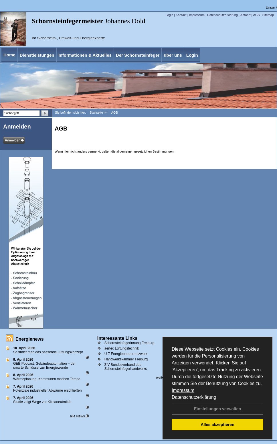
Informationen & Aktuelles (85, 55)
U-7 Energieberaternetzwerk (125, 354)
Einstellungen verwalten (217, 408)
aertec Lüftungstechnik (121, 348)
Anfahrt (245, 15)
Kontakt (181, 15)
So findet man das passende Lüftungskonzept (48, 352)
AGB (256, 15)
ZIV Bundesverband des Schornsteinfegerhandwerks (125, 367)
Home (9, 54)
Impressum (183, 390)
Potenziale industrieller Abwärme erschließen (47, 390)
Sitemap (268, 15)
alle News (79, 416)
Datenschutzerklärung (194, 397)
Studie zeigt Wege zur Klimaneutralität (42, 402)
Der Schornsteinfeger (138, 55)
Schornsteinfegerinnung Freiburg (129, 343)
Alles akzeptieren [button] (217, 424)
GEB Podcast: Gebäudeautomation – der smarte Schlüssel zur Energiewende (44, 366)
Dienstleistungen (37, 55)
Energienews (29, 339)
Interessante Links (117, 338)
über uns (173, 55)
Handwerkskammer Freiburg (126, 359)
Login (169, 15)
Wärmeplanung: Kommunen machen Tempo (46, 379)
